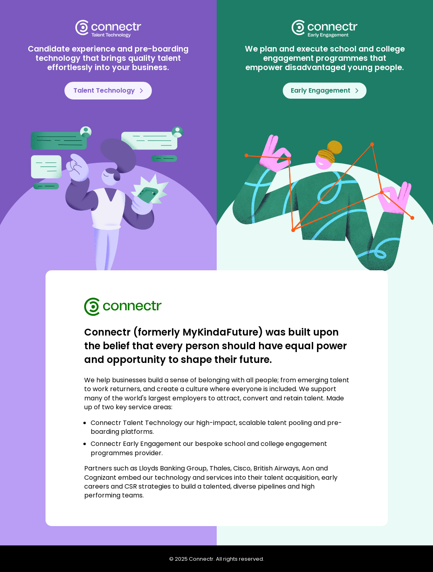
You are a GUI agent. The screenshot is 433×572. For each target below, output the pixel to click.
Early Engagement (324, 90)
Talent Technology (108, 90)
